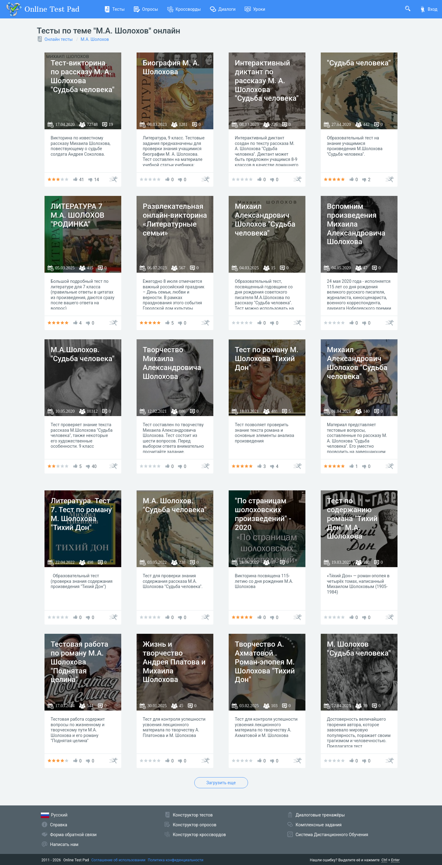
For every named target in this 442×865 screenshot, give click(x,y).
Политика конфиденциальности (176, 860)
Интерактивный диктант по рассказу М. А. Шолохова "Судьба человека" (267, 81)
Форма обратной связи (73, 834)
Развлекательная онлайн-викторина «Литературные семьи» (175, 219)
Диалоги (222, 9)
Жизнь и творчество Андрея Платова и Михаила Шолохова (174, 662)
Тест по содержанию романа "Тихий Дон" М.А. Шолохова (352, 518)
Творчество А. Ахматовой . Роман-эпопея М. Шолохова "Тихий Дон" (265, 662)
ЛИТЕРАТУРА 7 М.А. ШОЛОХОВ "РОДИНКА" (77, 215)
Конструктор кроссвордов (199, 834)
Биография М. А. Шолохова (171, 67)
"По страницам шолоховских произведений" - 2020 (263, 514)
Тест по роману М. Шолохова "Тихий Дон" (266, 358)
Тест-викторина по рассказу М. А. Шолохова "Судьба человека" (82, 76)
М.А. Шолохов (95, 39)
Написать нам (64, 844)
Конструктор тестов (193, 814)
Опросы (146, 9)
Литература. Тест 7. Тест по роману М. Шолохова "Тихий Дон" (81, 514)
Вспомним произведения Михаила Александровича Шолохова (356, 224)
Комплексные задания (319, 824)
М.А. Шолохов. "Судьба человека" (175, 505)
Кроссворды (184, 9)
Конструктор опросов (194, 824)
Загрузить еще (221, 782)
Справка (58, 824)
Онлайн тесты (59, 39)
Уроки (255, 9)
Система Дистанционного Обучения (332, 834)
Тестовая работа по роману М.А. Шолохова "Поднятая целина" (79, 662)
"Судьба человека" (359, 63)
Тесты (114, 9)
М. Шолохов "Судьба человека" (359, 648)
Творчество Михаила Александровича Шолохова (172, 362)
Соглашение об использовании (118, 860)
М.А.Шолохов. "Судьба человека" (82, 354)
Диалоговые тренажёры (320, 814)
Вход (428, 9)
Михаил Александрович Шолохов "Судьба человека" (265, 219)
